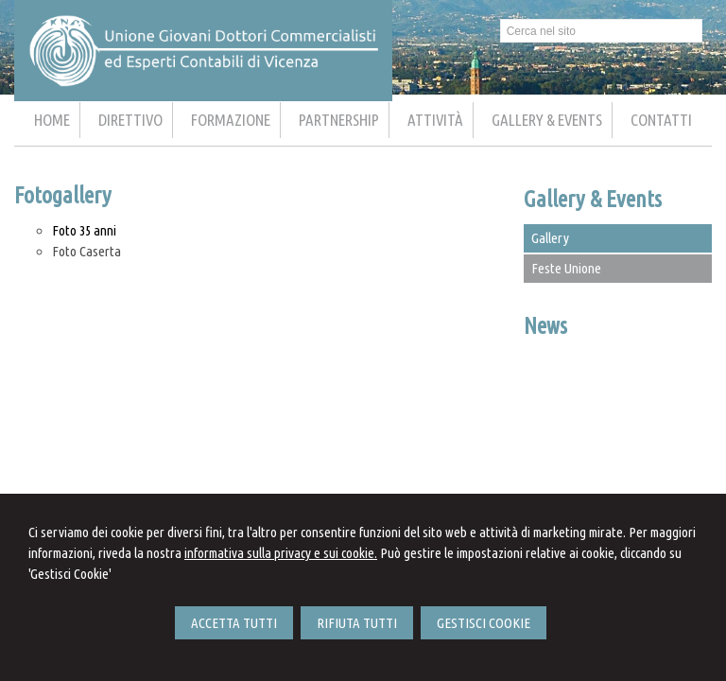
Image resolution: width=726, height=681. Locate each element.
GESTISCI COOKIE (483, 623)
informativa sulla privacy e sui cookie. (280, 553)
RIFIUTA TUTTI (357, 623)
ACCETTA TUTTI (234, 623)
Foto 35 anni (84, 230)
